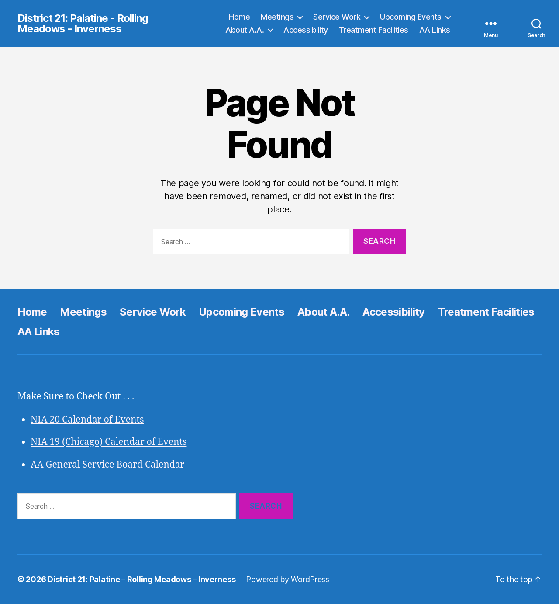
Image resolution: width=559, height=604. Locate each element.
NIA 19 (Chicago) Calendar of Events (108, 442)
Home (239, 16)
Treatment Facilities (373, 30)
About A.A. (244, 30)
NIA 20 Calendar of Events (87, 420)
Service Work (336, 16)
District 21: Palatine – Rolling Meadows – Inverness (141, 579)
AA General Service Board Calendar (108, 465)
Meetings (277, 16)
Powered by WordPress (287, 579)
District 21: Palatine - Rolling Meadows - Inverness (82, 23)
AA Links (434, 30)
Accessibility (305, 30)
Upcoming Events (411, 16)
